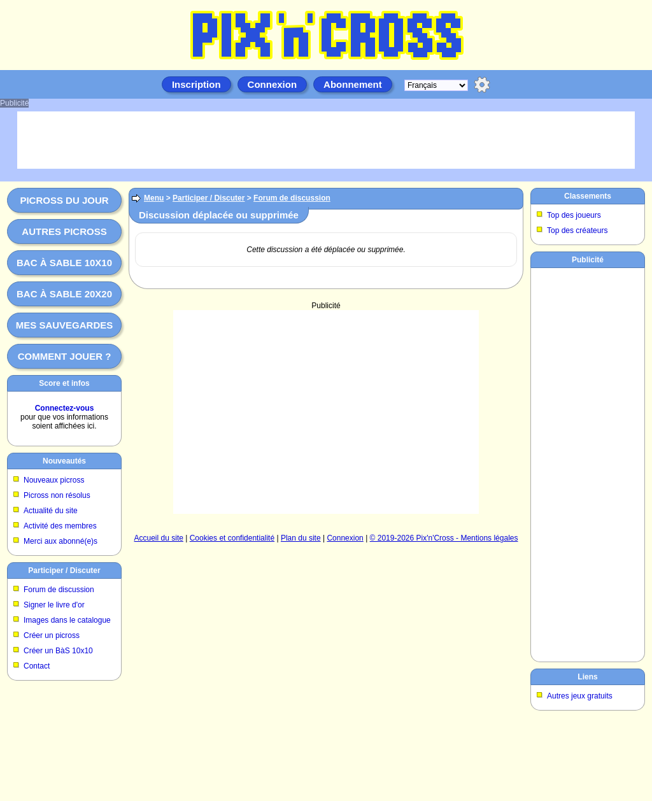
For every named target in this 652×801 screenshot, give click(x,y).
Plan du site (301, 538)
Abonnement (352, 84)
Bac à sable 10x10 (64, 262)
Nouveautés (64, 461)
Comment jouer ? (64, 356)
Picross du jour (64, 200)
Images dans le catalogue (67, 620)
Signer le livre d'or (54, 604)
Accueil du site (158, 538)
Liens (587, 676)
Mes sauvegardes (64, 325)
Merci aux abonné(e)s (60, 541)
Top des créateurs (577, 230)
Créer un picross (52, 635)
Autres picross (64, 231)
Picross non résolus (57, 495)
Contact (37, 666)
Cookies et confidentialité (232, 538)
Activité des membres (60, 525)
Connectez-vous (64, 408)
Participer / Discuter (64, 570)
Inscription (196, 84)
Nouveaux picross (54, 480)
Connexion (272, 84)
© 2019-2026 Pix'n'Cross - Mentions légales (444, 538)
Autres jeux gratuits (580, 695)
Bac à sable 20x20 (64, 293)
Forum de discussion (59, 589)
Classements (587, 196)
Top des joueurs (574, 215)
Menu (154, 198)
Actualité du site (51, 510)
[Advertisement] (326, 412)
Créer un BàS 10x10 (58, 650)
